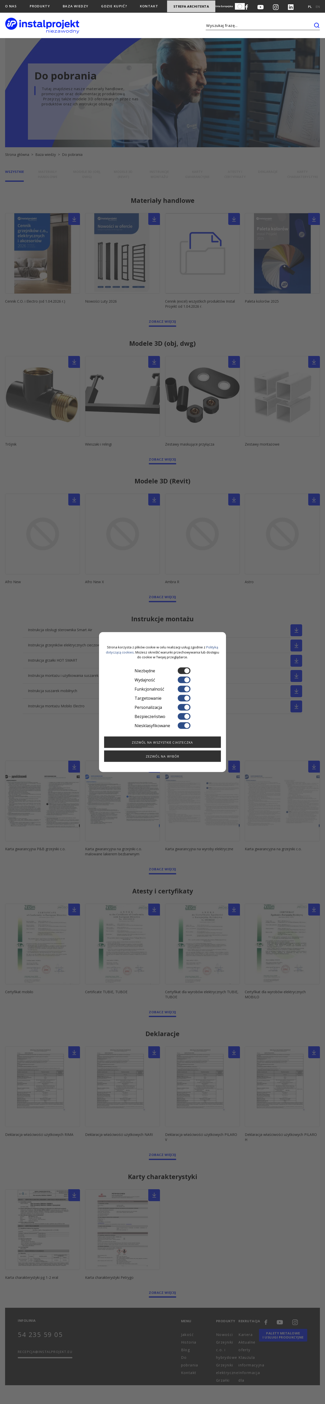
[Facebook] (246, 7)
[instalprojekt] (42, 26)
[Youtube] (260, 7)
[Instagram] (276, 7)
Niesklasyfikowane (162, 725)
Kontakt (149, 6)
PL (310, 6)
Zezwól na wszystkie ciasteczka (162, 742)
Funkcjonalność (162, 688)
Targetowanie (162, 698)
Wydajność (162, 679)
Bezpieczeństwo (162, 716)
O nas (11, 6)
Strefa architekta (191, 6)
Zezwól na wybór (163, 756)
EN (318, 6)
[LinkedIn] (291, 7)
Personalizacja (162, 707)
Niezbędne (162, 670)
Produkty (40, 6)
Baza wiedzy (75, 6)
